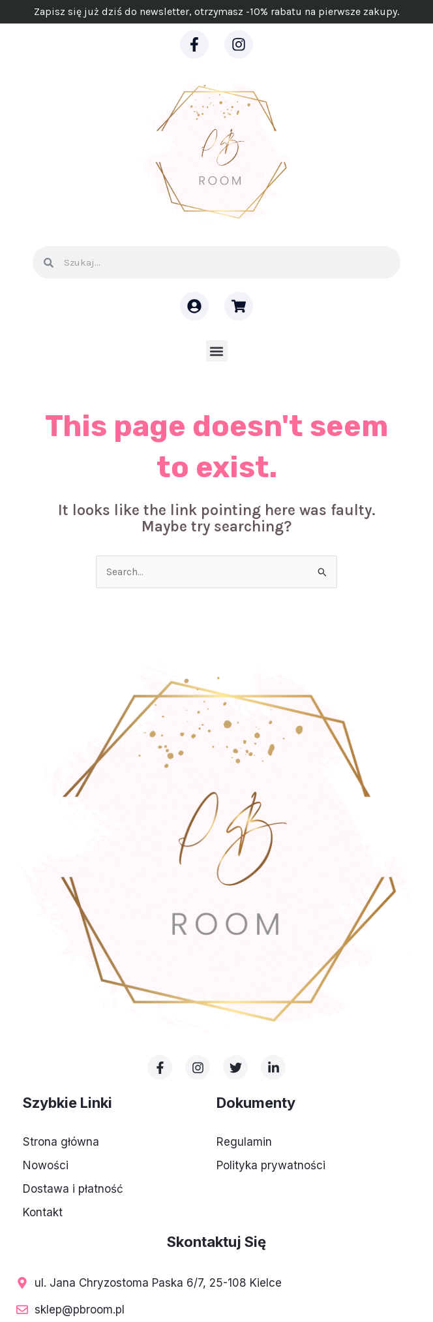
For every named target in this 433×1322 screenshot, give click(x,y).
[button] (217, 351)
